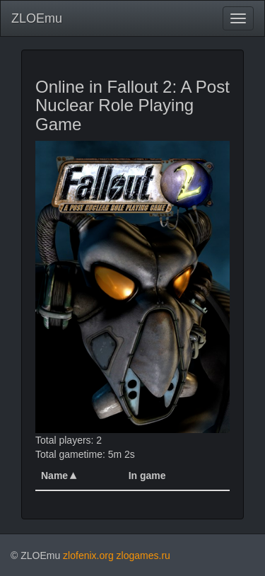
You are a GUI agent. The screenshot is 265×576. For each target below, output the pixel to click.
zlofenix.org (88, 555)
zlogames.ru (143, 555)
